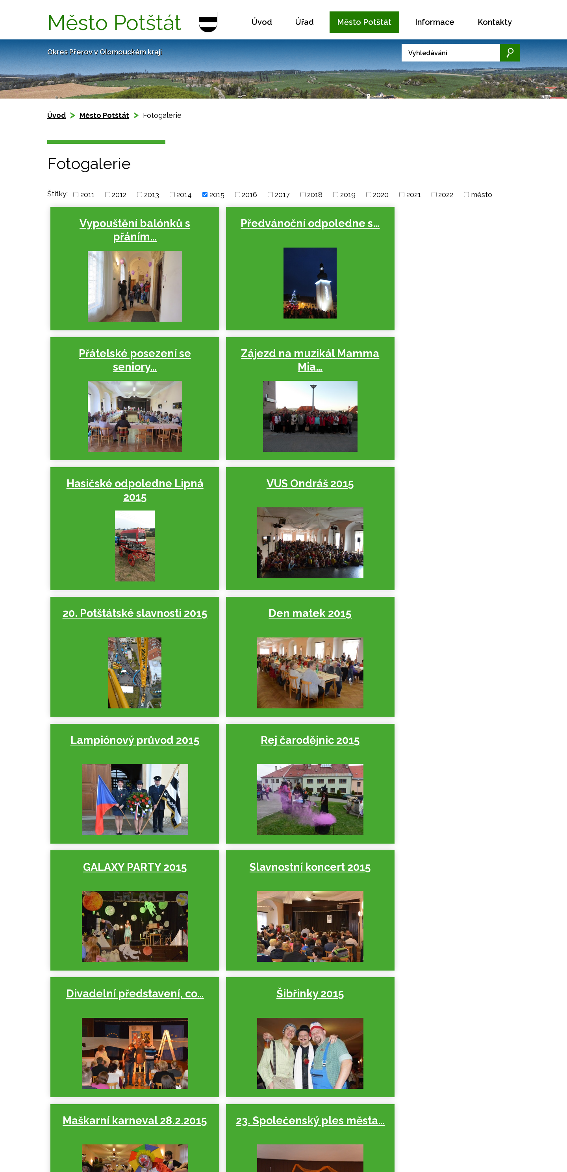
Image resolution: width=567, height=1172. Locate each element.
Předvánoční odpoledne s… (277, 230)
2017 (282, 194)
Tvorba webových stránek (119, 1142)
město (481, 194)
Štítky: (57, 194)
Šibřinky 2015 (277, 741)
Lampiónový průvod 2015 (431, 484)
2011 (87, 194)
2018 (314, 194)
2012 (119, 194)
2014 (184, 194)
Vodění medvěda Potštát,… (277, 878)
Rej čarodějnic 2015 (124, 614)
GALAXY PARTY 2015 (278, 614)
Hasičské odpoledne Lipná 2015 (277, 360)
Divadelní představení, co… (124, 748)
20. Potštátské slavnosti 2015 (124, 490)
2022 (445, 194)
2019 (348, 194)
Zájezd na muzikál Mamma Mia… (124, 360)
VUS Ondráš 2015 (431, 354)
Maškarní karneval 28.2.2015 (431, 748)
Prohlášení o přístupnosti (102, 1134)
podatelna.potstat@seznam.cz (292, 1147)
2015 (216, 194)
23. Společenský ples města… (124, 878)
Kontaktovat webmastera (122, 1125)
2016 (249, 194)
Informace (434, 22)
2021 (413, 194)
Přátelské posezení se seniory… (431, 230)
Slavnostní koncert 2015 (431, 614)
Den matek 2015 (277, 484)
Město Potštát (364, 22)
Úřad (304, 22)
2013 (151, 194)
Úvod (262, 22)
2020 (381, 194)
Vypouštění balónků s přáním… (124, 230)
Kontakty (495, 22)
